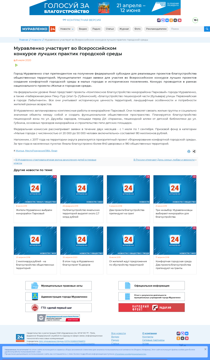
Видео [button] (83, 29)
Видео (115, 336)
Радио (115, 340)
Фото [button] (137, 29)
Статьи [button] (110, 29)
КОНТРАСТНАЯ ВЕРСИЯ (82, 20)
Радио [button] (96, 29)
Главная (23, 39)
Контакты (147, 336)
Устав (145, 343)
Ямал (54, 150)
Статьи (115, 343)
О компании (149, 333)
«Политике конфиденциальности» (130, 354)
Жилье (20, 150)
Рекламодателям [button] (156, 29)
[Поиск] (186, 29)
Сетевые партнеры (153, 340)
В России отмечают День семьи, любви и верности (164, 159)
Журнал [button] (124, 29)
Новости (36, 39)
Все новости (118, 333)
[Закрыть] (205, 349)
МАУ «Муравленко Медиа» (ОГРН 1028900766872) (62, 341)
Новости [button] (65, 29)
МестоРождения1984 (37, 150)
